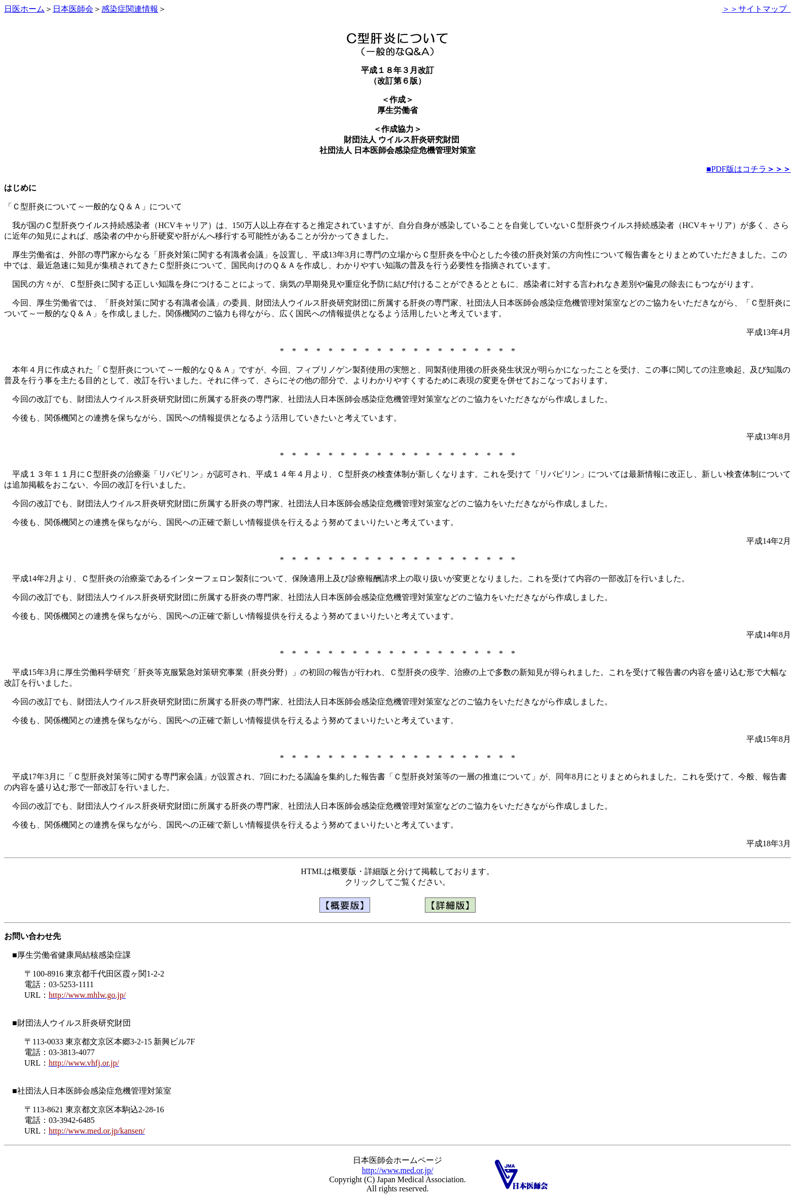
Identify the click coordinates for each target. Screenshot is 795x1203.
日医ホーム (24, 9)
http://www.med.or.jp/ (397, 1170)
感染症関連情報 (129, 9)
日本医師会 (73, 9)
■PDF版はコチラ (748, 169)
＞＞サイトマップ (756, 9)
